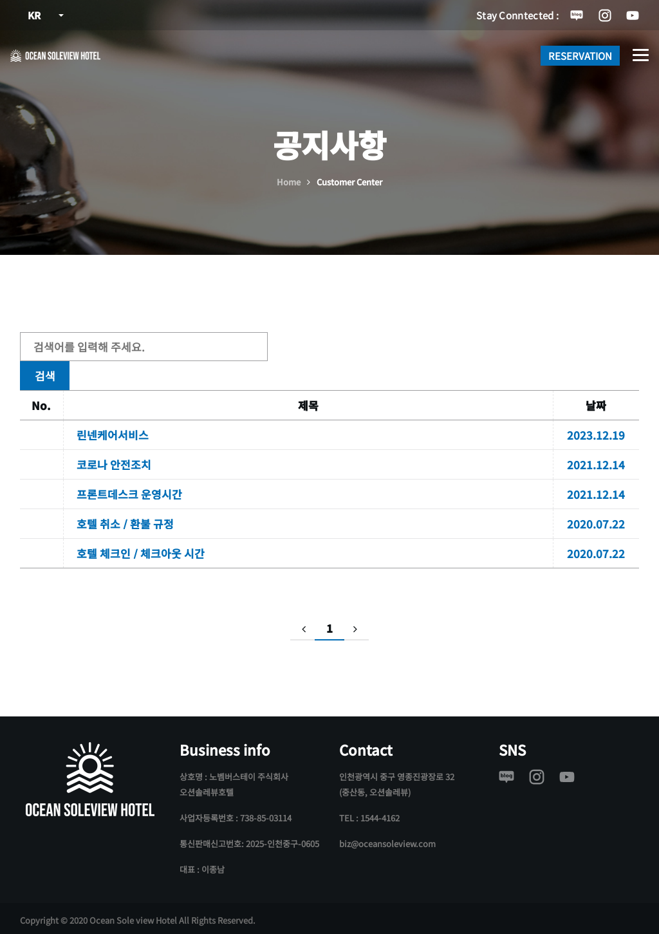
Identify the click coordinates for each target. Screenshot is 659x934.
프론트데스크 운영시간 (129, 490)
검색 (305, 347)
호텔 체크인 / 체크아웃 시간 (141, 550)
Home (289, 182)
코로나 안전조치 (114, 461)
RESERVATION (580, 55)
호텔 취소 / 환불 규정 (125, 520)
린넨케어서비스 (113, 431)
